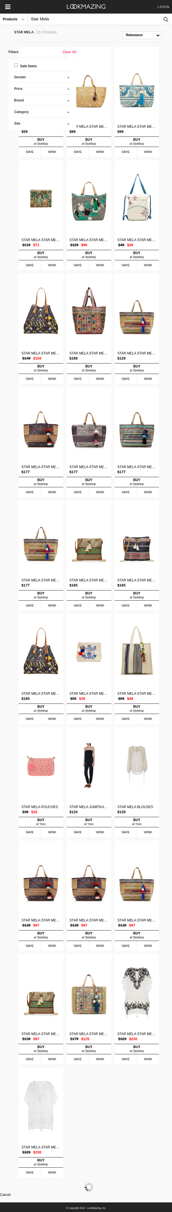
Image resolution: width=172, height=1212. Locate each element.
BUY (41, 142)
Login (163, 6)
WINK (52, 151)
